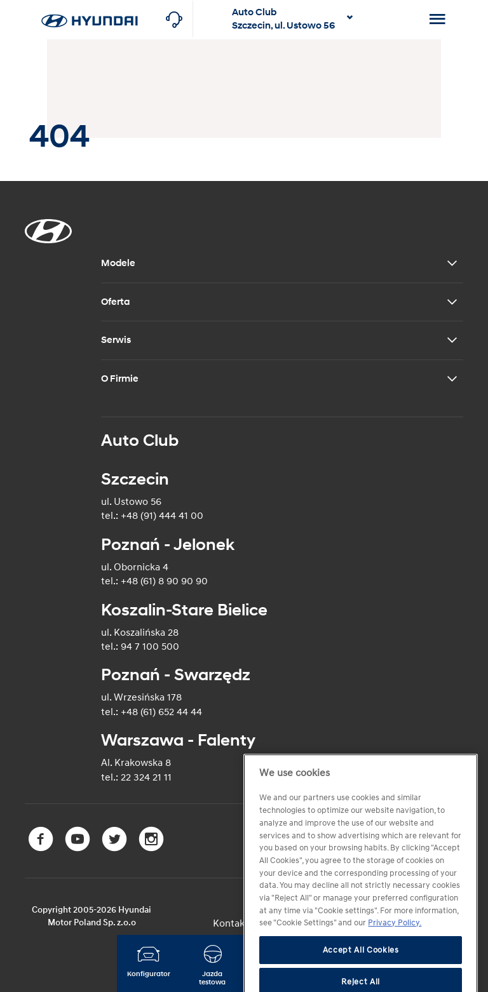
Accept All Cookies (361, 975)
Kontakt (230, 923)
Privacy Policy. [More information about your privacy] (394, 948)
